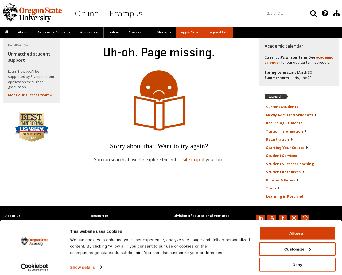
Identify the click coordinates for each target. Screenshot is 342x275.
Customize (297, 246)
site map (191, 159)
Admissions (89, 32)
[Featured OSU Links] (325, 13)
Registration (279, 139)
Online (87, 13)
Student (281, 155)
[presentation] (324, 13)
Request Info (218, 32)
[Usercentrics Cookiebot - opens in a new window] (34, 265)
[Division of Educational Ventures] (336, 13)
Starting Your (287, 147)
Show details (82, 264)
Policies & (282, 180)
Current (282, 106)
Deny (297, 261)
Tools (273, 188)
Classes (135, 32)
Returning (284, 123)
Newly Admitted (291, 115)
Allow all (297, 230)
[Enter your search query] (287, 13)
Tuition (113, 32)
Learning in (284, 196)
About (23, 32)
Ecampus (126, 13)
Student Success (290, 163)
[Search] (313, 13)
